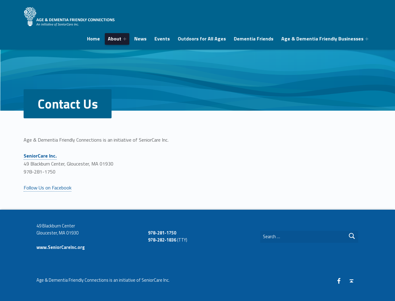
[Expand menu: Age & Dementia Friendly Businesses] (366, 38)
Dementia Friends (253, 38)
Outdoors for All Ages (202, 38)
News (140, 38)
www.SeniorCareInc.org (60, 247)
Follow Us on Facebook (47, 187)
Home (93, 38)
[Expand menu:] (124, 38)
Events (162, 38)
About (114, 38)
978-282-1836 (162, 240)
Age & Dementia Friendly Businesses (322, 38)
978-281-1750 (162, 233)
